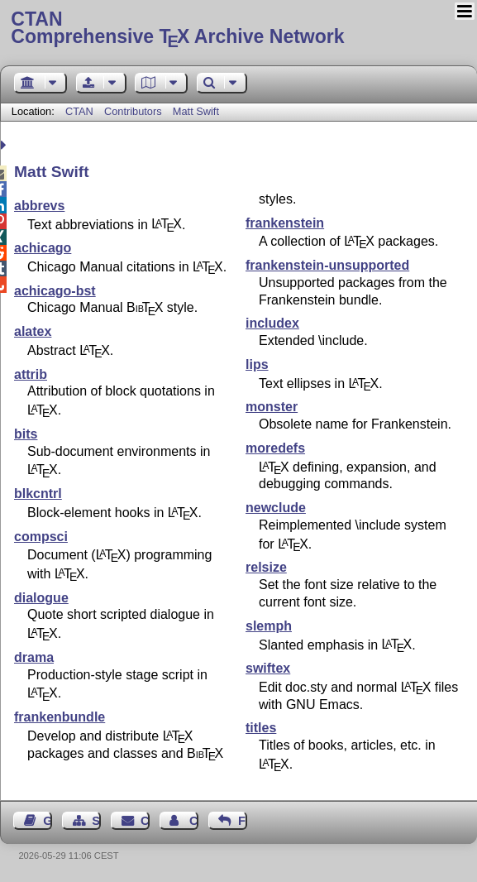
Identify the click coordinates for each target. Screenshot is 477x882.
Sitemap (96, 820)
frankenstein (285, 223)
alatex (32, 331)
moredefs (275, 448)
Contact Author (193, 820)
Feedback (242, 820)
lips (257, 364)
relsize (266, 567)
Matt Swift (196, 111)
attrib (30, 374)
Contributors (133, 111)
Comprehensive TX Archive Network (238, 29)
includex (272, 323)
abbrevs (39, 206)
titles (261, 728)
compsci (41, 537)
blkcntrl (38, 494)
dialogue (41, 598)
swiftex (268, 668)
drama (34, 657)
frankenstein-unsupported (327, 265)
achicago (42, 248)
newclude (276, 508)
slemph (269, 626)
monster (272, 407)
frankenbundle (59, 717)
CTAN (79, 111)
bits (25, 434)
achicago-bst (55, 291)
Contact (145, 820)
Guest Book (47, 820)
